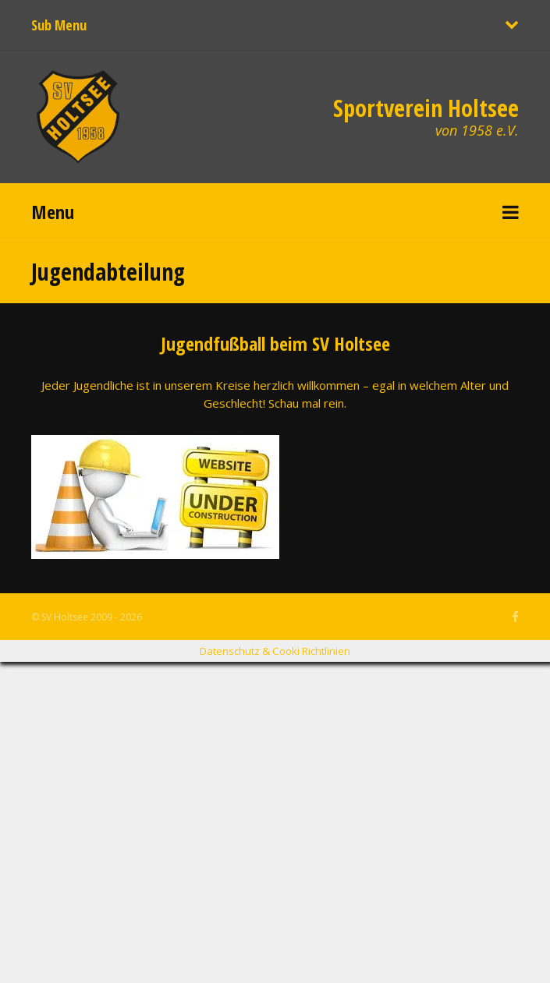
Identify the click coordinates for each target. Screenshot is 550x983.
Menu (52, 212)
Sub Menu (59, 25)
